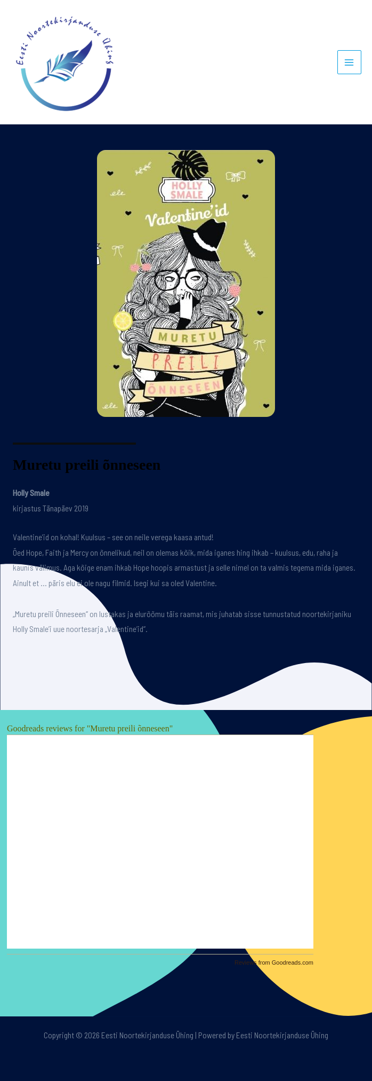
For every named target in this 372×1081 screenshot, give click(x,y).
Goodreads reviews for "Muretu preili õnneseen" (90, 728)
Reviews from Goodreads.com (273, 962)
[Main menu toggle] (349, 62)
